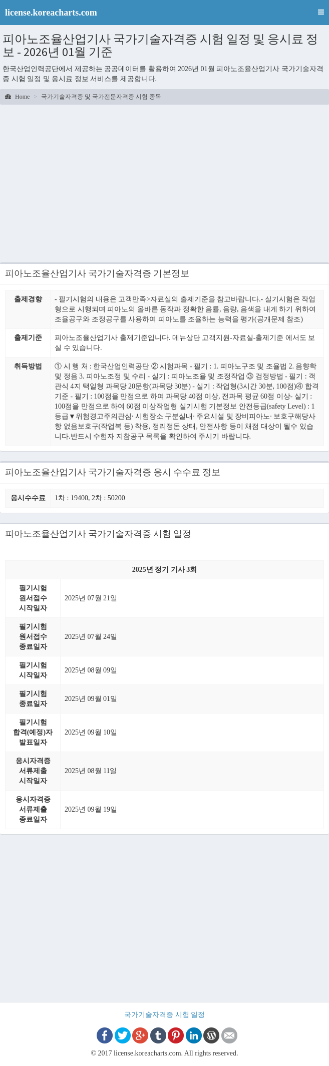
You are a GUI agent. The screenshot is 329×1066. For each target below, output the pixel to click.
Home (17, 96)
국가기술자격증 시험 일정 (164, 1014)
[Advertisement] (164, 185)
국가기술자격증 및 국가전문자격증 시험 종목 (101, 96)
